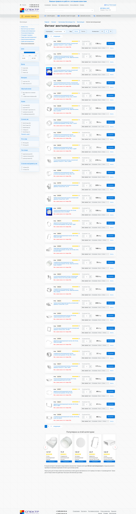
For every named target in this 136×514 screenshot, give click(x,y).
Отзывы (82, 5)
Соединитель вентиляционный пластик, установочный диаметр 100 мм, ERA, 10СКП (66, 377)
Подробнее (52, 489)
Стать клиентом (74, 5)
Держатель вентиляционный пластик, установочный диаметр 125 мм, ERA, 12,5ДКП (65, 161)
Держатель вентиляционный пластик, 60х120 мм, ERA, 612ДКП (65, 431)
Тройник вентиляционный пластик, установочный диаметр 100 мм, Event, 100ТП (66, 213)
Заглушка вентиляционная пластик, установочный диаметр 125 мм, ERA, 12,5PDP (80, 485)
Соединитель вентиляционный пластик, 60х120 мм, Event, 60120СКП (65, 444)
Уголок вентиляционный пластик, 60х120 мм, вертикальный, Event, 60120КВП (66, 226)
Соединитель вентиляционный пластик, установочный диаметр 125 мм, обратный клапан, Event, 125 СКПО (66, 60)
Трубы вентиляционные (27, 41)
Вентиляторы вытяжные (27, 28)
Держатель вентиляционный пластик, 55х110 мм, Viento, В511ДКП (65, 252)
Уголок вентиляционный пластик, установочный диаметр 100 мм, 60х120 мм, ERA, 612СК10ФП (66, 295)
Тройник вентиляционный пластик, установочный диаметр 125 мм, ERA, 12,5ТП (66, 324)
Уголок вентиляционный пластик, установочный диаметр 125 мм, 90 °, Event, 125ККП (66, 45)
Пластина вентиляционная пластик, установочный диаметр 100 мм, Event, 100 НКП (66, 350)
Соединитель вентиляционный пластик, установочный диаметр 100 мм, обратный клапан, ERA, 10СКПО (66, 310)
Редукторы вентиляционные (28, 37)
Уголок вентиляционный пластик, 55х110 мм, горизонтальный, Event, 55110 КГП (66, 405)
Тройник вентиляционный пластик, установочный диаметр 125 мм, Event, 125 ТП (67, 200)
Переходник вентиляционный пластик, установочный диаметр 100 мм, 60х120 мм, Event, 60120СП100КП (66, 266)
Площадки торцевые (26, 35)
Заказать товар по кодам (66, 16)
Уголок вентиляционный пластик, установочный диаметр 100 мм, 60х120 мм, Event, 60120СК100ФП (66, 89)
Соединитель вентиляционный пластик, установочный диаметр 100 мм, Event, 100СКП (65, 104)
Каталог (53, 22)
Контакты (54, 5)
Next (115, 475)
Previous (46, 475)
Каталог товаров (28, 16)
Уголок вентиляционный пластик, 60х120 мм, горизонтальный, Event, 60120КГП (66, 336)
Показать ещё (25, 134)
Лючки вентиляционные (27, 33)
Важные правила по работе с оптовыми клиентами (68, 1)
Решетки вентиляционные (28, 39)
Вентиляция (80, 22)
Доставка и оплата (63, 5)
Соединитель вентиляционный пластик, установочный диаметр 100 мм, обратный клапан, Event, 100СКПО (66, 281)
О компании (48, 5)
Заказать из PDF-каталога (101, 16)
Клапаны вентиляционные (28, 31)
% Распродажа (50, 16)
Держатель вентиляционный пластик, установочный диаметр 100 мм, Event (65, 418)
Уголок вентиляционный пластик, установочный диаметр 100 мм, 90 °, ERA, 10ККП (65, 391)
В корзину (111, 43)
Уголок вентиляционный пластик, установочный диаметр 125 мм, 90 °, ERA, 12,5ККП (65, 176)
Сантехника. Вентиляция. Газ (66, 22)
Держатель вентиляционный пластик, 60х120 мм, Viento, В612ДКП (65, 364)
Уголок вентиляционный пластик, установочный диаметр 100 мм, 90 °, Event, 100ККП (66, 74)
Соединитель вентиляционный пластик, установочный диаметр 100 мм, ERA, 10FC (66, 187)
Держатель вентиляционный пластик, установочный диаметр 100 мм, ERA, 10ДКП (66, 239)
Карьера (113, 511)
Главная (23, 5)
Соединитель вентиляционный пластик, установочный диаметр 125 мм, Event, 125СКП (65, 133)
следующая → (57, 36)
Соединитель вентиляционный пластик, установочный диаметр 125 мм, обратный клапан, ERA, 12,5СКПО (66, 118)
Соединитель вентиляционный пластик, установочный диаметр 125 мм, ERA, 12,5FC (66, 147)
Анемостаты (24, 26)
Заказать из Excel (84, 16)
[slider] (22, 52)
